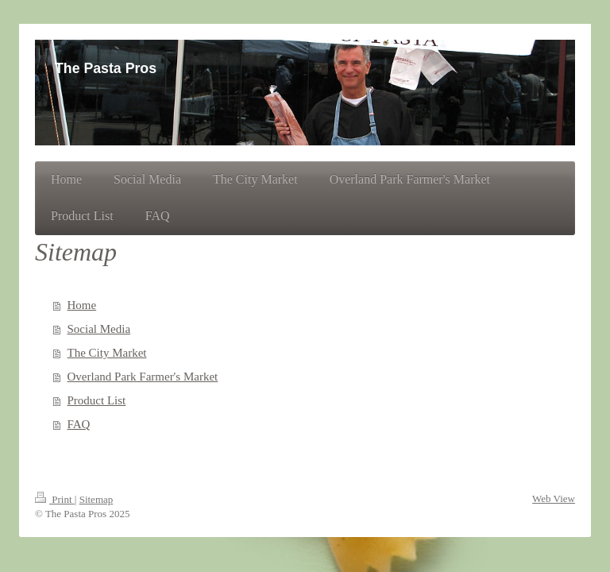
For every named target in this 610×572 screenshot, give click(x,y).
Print (55, 499)
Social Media (99, 329)
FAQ (79, 424)
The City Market (107, 352)
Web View (553, 498)
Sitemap (96, 499)
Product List (97, 400)
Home (82, 305)
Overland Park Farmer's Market (143, 376)
